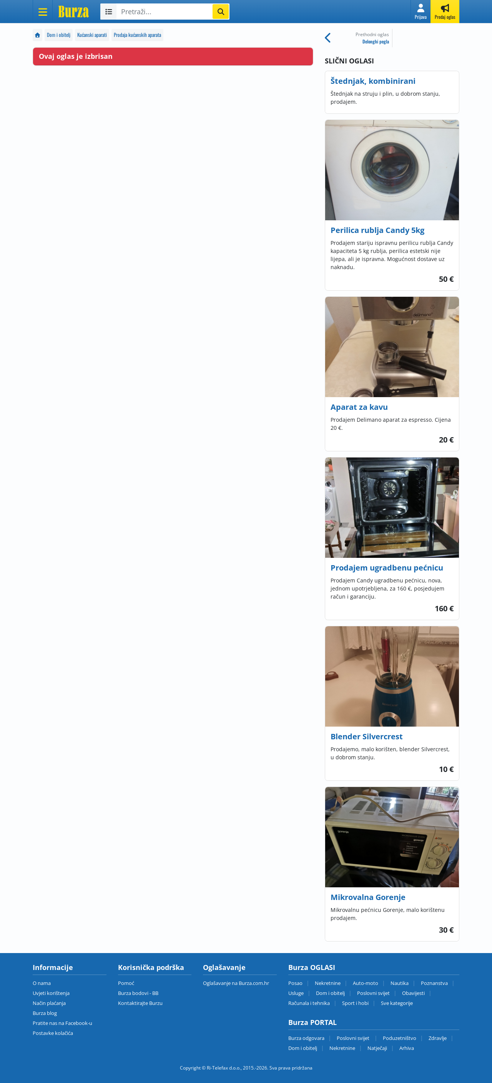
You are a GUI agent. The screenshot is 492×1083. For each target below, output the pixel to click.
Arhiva (406, 1048)
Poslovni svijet (373, 993)
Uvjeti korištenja (51, 993)
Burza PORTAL (312, 1022)
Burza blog (45, 1013)
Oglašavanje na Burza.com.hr (236, 983)
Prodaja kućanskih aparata (137, 34)
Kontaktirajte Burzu (140, 1003)
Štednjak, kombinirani (373, 81)
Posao (295, 983)
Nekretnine (328, 983)
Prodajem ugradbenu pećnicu (387, 567)
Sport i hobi (355, 1003)
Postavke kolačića (53, 1033)
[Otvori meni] (43, 11)
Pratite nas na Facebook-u (62, 1023)
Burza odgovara (306, 1038)
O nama (42, 983)
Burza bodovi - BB (138, 993)
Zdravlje (438, 1038)
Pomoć (126, 983)
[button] (421, 11)
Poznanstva (434, 983)
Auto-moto (365, 983)
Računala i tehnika (309, 1003)
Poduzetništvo (399, 1038)
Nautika (400, 983)
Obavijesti (413, 993)
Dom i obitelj (58, 34)
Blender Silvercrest (367, 736)
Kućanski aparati (92, 34)
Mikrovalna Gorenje (368, 897)
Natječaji (377, 1048)
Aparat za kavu (359, 407)
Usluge (296, 993)
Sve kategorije (397, 1003)
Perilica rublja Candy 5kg (377, 230)
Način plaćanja (49, 1003)
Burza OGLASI (311, 967)
